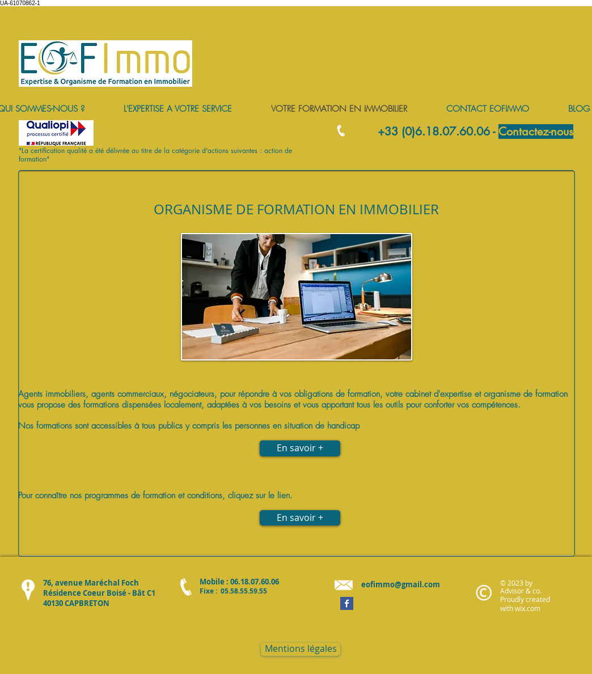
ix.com (530, 608)
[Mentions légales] (300, 649)
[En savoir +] (300, 517)
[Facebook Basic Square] (346, 603)
